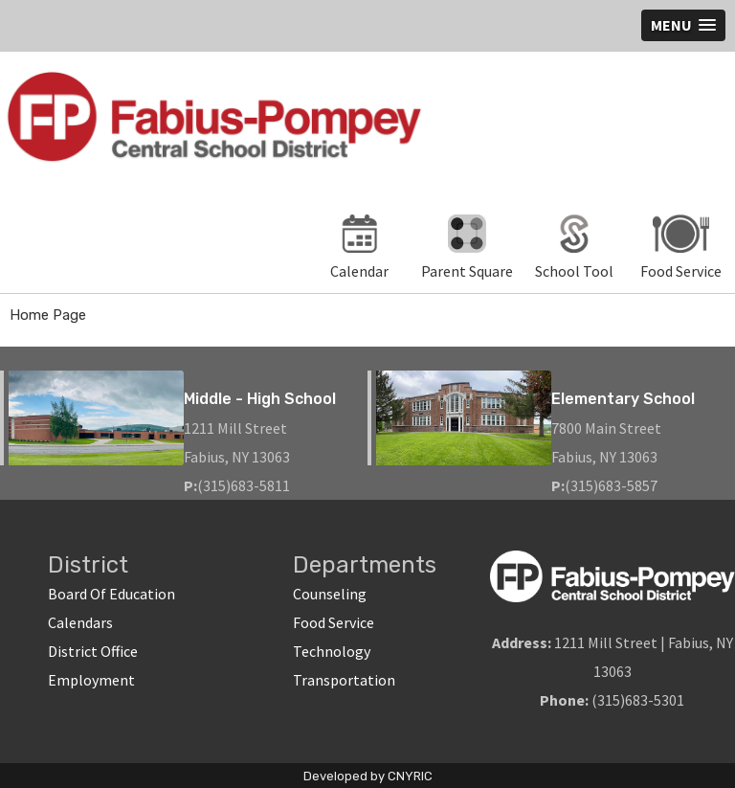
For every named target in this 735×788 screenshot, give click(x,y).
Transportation (344, 679)
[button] (683, 25)
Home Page (48, 315)
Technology (331, 651)
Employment (91, 679)
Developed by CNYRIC (368, 776)
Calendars (80, 622)
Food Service (333, 622)
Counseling (330, 593)
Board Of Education (111, 593)
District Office (93, 651)
